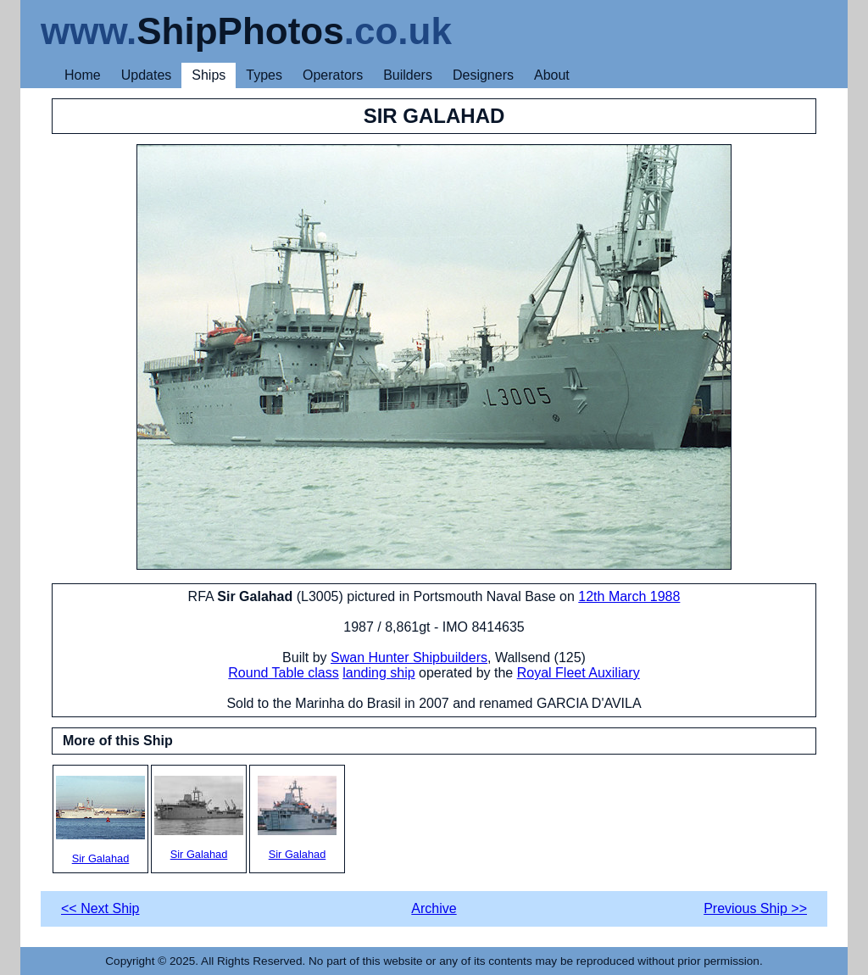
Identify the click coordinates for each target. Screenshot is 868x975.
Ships (208, 75)
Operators (333, 75)
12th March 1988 (629, 596)
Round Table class (283, 673)
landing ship (378, 673)
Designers (483, 75)
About (552, 75)
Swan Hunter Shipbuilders (409, 657)
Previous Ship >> (755, 908)
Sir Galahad (100, 820)
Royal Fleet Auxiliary (578, 673)
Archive (433, 908)
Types (264, 75)
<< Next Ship (100, 908)
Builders (407, 75)
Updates (146, 75)
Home (82, 75)
